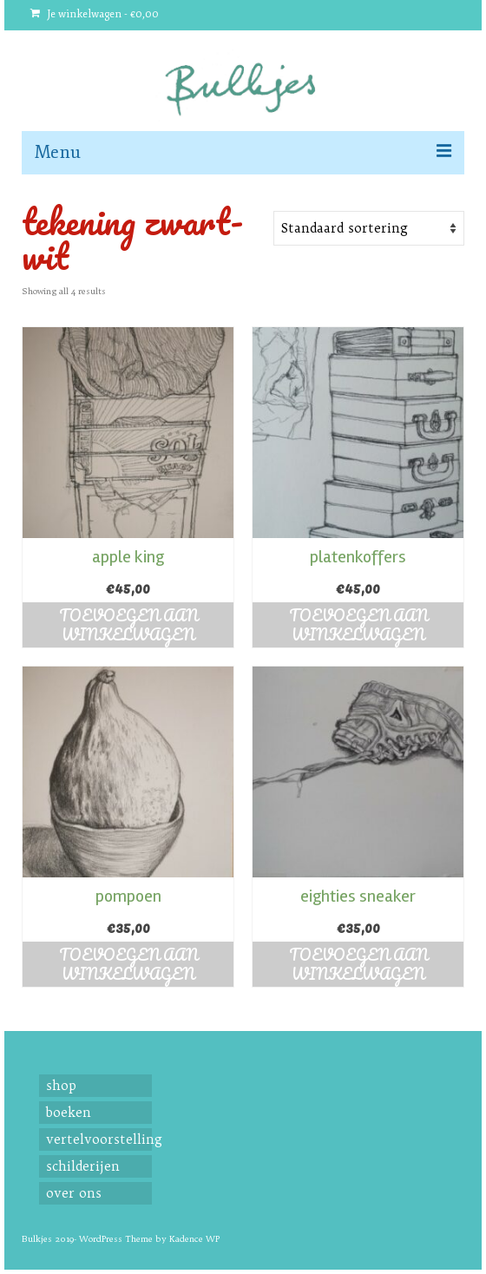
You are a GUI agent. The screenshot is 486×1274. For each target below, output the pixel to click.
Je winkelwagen (94, 14)
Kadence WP (194, 1238)
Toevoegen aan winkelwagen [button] (128, 625)
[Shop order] (368, 228)
